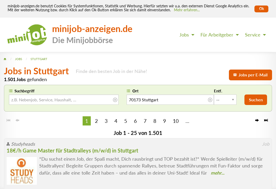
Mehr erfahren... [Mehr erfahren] (187, 10)
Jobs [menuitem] (184, 35)
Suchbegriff (24, 90)
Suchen (256, 99)
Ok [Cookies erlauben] (261, 9)
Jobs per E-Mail (250, 74)
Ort (135, 90)
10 (176, 121)
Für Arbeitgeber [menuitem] (216, 35)
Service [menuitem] (252, 35)
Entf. (218, 90)
